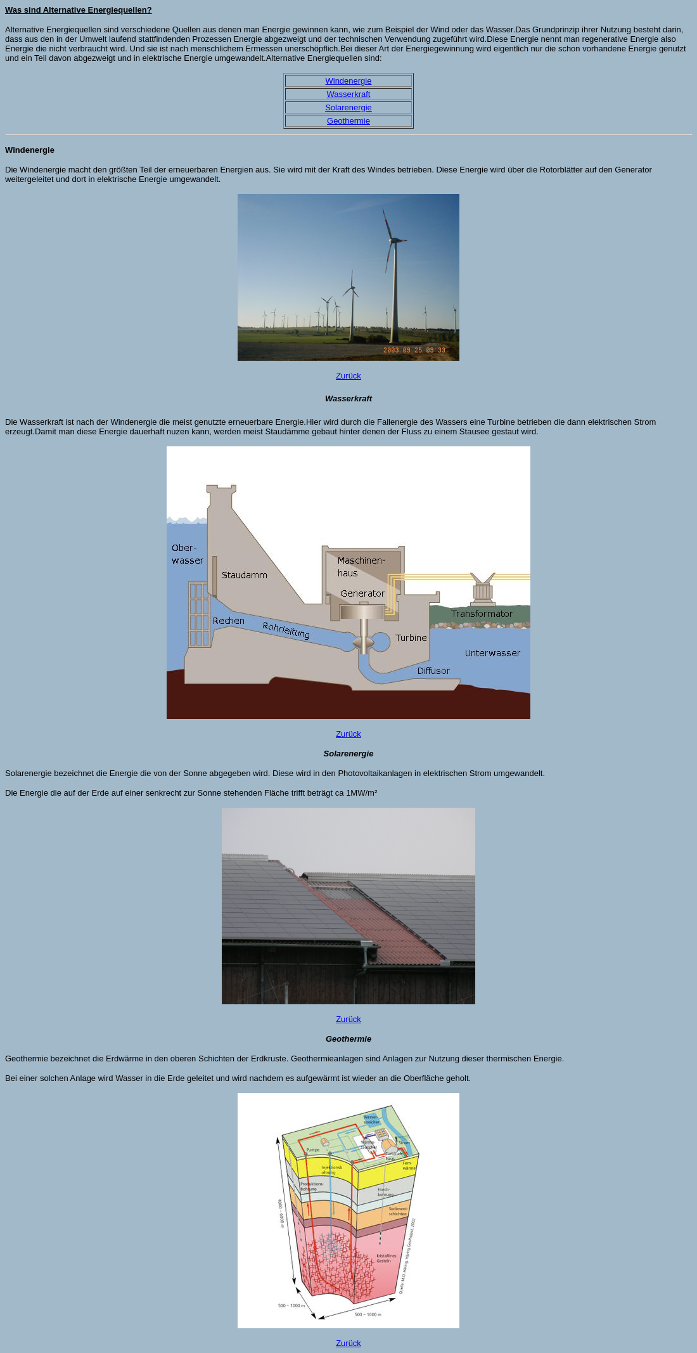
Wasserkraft (349, 94)
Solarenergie (348, 107)
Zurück (348, 375)
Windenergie (348, 81)
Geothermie (348, 121)
